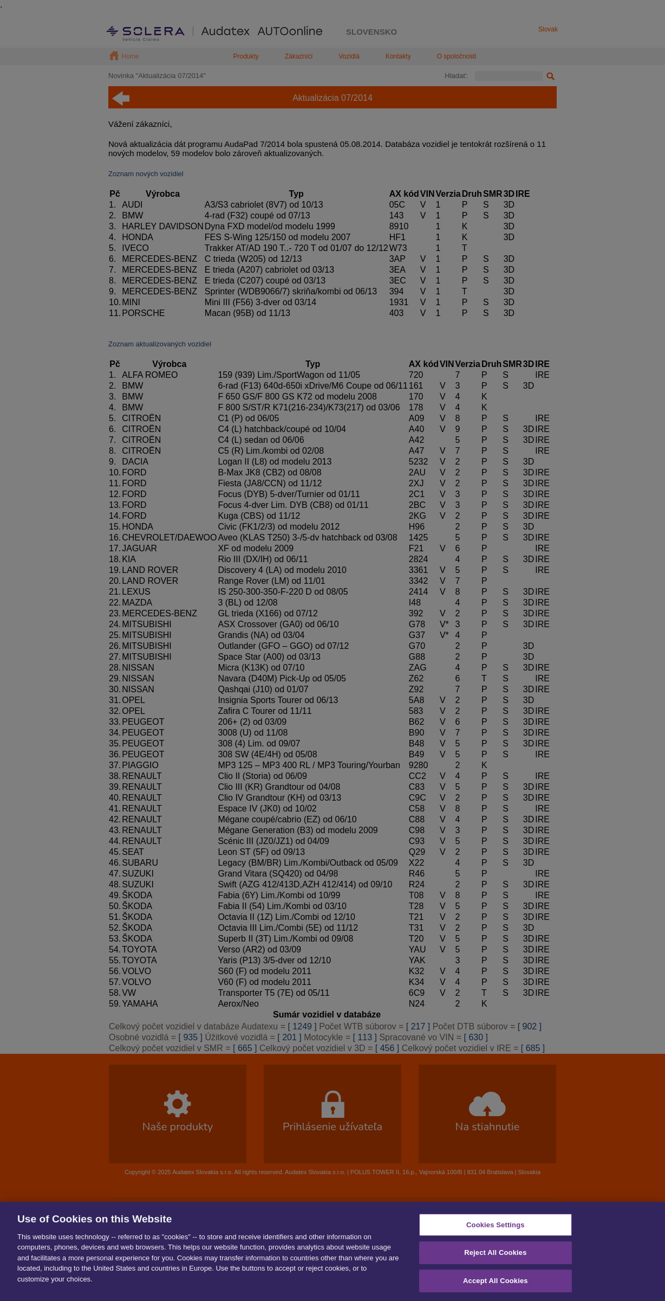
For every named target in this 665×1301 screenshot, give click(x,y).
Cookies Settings (495, 1236)
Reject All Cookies (495, 1263)
